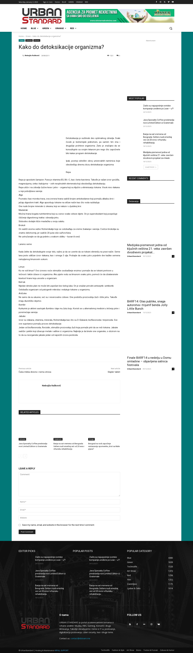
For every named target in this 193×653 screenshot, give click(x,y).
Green (28, 36)
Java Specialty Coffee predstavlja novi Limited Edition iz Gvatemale (50, 574)
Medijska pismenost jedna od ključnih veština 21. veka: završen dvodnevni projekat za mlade (158, 155)
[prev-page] (20, 456)
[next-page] (25, 456)
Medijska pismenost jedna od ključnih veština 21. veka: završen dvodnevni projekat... (149, 248)
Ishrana (36, 40)
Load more (150, 167)
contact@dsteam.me (80, 638)
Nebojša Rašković (32, 55)
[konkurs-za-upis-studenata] (150, 65)
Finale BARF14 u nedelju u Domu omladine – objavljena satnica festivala (149, 361)
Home (21, 36)
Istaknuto (58, 439)
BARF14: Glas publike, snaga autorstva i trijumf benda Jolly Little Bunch (147, 305)
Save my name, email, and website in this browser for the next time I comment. (58, 525)
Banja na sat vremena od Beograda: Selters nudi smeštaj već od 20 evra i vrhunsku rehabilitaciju (68, 446)
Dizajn (91, 439)
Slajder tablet (114, 372)
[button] (170, 28)
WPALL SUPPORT (62, 650)
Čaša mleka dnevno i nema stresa (35, 372)
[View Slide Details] (119, 16)
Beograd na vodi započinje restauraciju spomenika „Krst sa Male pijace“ (103, 446)
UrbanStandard (134, 256)
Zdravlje (29, 40)
